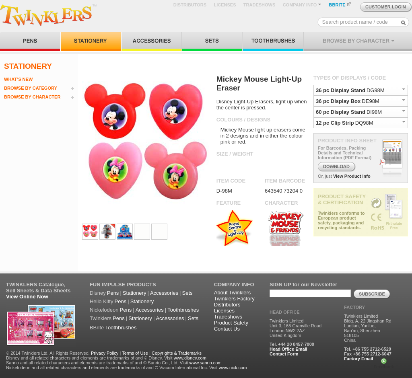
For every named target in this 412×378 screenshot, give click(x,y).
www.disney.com (190, 357)
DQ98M (364, 123)
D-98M (224, 191)
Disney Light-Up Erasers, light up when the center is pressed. (261, 105)
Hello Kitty (101, 301)
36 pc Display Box (338, 101)
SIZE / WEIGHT (234, 154)
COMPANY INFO (302, 4)
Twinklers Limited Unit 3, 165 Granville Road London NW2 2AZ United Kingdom (295, 328)
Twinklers (100, 318)
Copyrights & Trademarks (177, 353)
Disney (98, 293)
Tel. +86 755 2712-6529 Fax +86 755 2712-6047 (367, 351)
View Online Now (27, 297)
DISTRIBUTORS (189, 4)
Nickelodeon (104, 310)
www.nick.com (233, 367)
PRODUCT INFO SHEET (347, 141)
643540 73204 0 (284, 191)
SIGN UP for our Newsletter (303, 284)
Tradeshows (228, 317)
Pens (113, 293)
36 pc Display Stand (340, 90)
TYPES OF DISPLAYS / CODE (349, 78)
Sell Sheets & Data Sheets (38, 291)
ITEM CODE (230, 181)
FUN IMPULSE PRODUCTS (123, 284)
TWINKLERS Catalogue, (35, 284)
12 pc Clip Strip (335, 123)
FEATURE (228, 203)
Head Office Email (288, 349)
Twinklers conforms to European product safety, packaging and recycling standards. (341, 220)
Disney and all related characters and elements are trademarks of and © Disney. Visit (89, 357)
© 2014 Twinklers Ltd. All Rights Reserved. (48, 353)
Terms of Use (135, 353)
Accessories (164, 293)
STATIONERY (28, 66)
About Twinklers (232, 293)
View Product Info (352, 176)
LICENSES (225, 4)
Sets (187, 293)
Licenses (224, 311)
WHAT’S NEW (18, 79)
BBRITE (340, 4)
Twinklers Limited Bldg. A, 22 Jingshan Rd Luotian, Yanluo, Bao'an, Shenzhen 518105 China (367, 328)
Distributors (227, 305)
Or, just (325, 176)
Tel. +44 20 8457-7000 (292, 344)
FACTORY (354, 307)
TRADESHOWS (259, 4)
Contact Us (227, 329)
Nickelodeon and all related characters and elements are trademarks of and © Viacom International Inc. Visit (112, 367)
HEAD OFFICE (285, 312)
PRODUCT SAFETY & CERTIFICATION (342, 199)
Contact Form (284, 353)
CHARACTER (281, 203)
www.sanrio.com (205, 362)
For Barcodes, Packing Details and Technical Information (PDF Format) (344, 153)
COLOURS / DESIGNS (243, 120)
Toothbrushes (183, 310)
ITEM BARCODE (285, 181)
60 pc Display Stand (340, 112)
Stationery (134, 293)
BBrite (97, 328)
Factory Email (358, 358)
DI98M (374, 112)
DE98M (370, 101)
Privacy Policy (104, 353)
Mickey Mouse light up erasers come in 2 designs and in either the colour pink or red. (262, 136)
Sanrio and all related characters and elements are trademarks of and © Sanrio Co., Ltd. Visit (97, 362)
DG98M (376, 90)
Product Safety (231, 323)
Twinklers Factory (234, 299)
